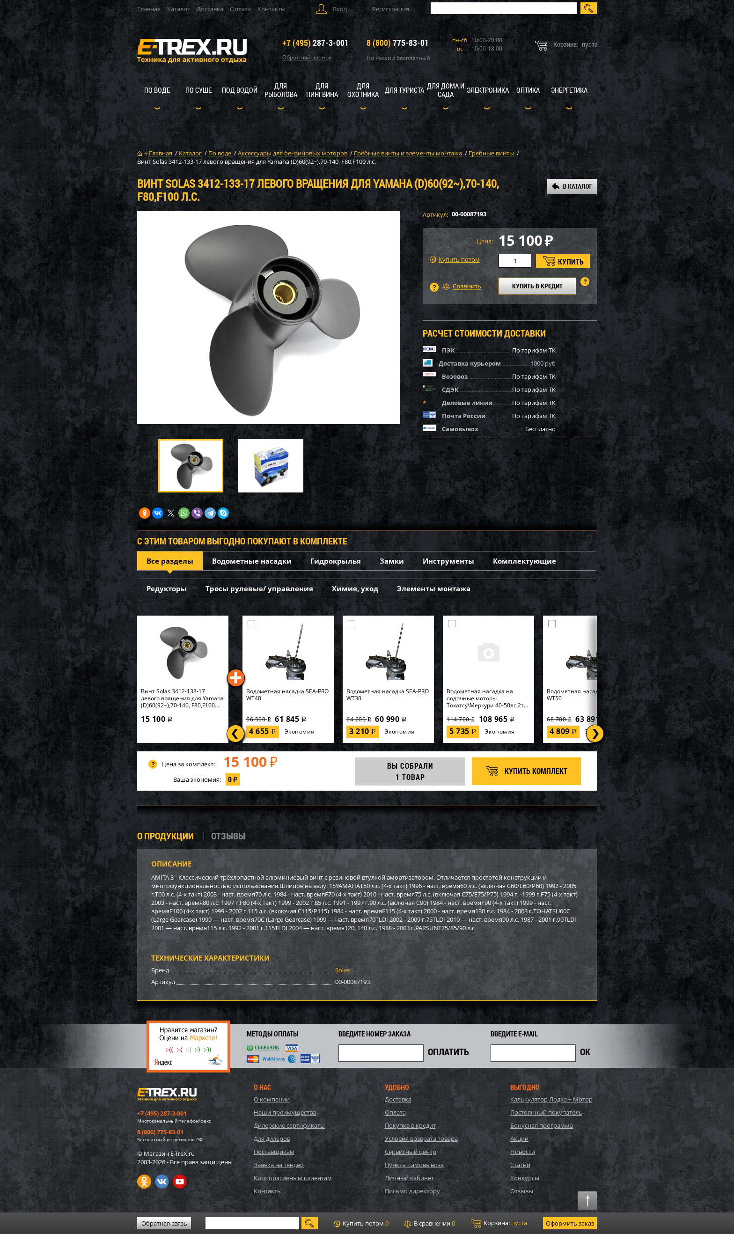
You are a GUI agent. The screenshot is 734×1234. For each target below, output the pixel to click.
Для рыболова (280, 90)
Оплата (240, 9)
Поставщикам (274, 1151)
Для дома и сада (445, 90)
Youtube (180, 1182)
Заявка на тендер (279, 1165)
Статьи (520, 1165)
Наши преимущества (285, 1112)
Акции (519, 1138)
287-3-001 (315, 42)
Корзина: (499, 1223)
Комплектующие (524, 561)
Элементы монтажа (433, 588)
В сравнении (429, 1223)
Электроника (488, 90)
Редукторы (167, 588)
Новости (522, 1151)
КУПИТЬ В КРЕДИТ (537, 285)
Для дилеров (272, 1138)
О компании (272, 1099)
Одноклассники (144, 1182)
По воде (157, 90)
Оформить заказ (570, 1223)
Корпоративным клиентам (293, 1178)
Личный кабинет (409, 1178)
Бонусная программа (541, 1125)
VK (162, 1182)
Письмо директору (412, 1191)
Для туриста (404, 90)
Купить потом (455, 259)
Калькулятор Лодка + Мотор (551, 1099)
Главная (149, 9)
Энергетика (569, 90)
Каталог (178, 9)
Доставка (210, 9)
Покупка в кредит (410, 1125)
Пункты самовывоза (414, 1165)
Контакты (271, 9)
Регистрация (390, 9)
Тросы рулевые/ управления (259, 588)
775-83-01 (398, 42)
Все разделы (170, 561)
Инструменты (448, 561)
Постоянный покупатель (546, 1112)
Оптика (528, 90)
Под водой (239, 90)
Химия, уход (355, 588)
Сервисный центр (410, 1151)
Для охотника (363, 90)
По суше (198, 90)
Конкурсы (524, 1178)
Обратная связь (164, 1223)
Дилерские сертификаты (289, 1125)
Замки (392, 561)
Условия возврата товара (421, 1138)
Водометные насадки (252, 561)
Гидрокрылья (335, 561)
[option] (268, 317)
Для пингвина (322, 90)
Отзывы (521, 1191)
